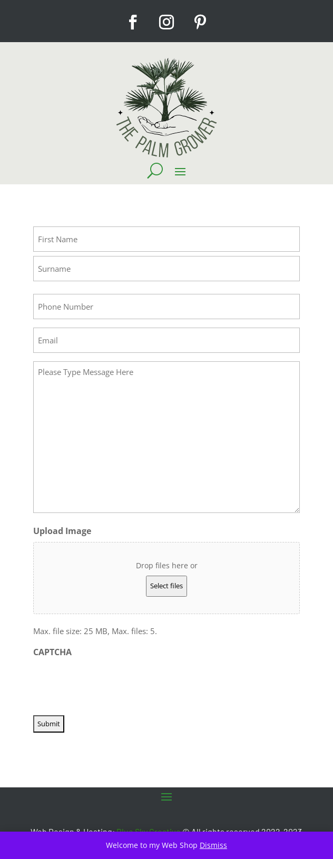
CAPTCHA (52, 652)
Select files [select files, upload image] (166, 585)
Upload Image (62, 531)
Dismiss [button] (213, 845)
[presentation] (113, 683)
